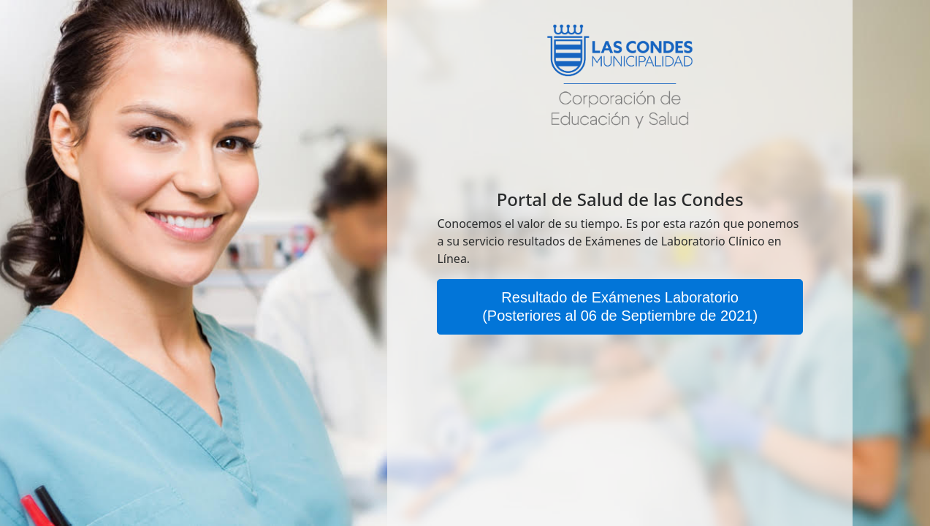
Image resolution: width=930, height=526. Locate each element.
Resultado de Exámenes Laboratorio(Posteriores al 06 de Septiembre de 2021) (620, 306)
